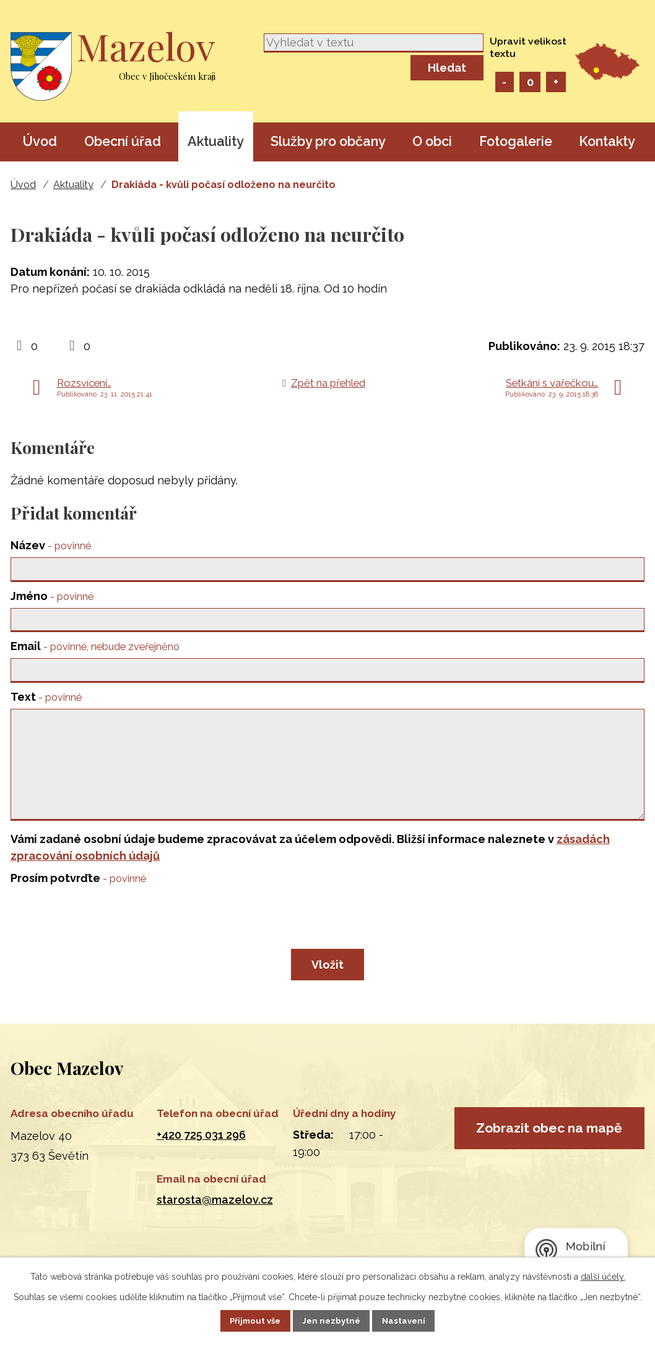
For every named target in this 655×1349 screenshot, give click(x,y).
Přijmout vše (245, 1320)
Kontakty (607, 141)
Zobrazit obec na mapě (549, 1169)
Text (46, 702)
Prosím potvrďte (78, 902)
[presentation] (105, 944)
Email (95, 650)
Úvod (39, 141)
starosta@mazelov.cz (215, 1224)
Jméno (52, 597)
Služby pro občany (328, 141)
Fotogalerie (515, 141)
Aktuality (216, 141)
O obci (432, 141)
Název (51, 545)
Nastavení (415, 1320)
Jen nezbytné (332, 1320)
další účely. (603, 1275)
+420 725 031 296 (201, 1159)
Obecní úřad (122, 141)
